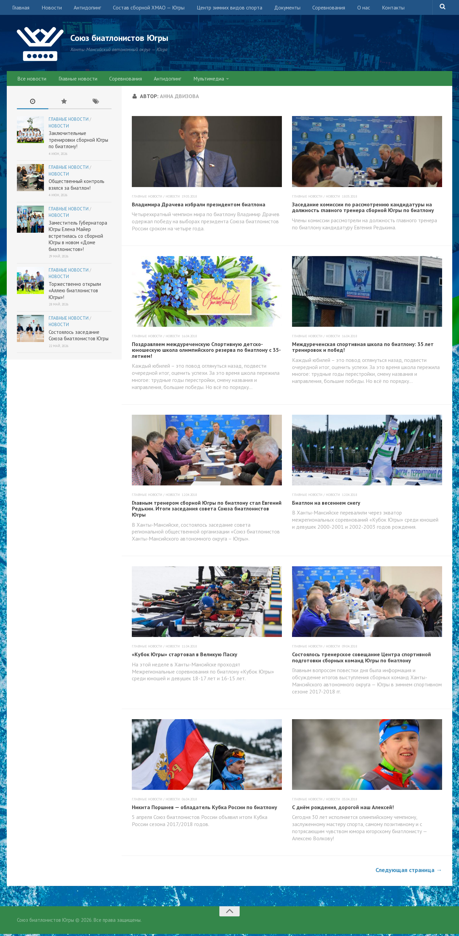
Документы (275, 8)
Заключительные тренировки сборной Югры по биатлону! (78, 142)
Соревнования (314, 8)
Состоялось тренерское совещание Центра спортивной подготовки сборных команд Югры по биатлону (361, 659)
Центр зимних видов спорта (220, 8)
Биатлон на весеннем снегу (326, 504)
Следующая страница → (409, 871)
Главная (20, 8)
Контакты (374, 8)
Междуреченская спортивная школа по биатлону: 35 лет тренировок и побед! (363, 348)
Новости (49, 8)
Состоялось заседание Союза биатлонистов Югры (78, 337)
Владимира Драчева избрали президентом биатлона (198, 206)
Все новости (31, 79)
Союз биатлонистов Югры (128, 38)
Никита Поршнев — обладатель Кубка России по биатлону (204, 808)
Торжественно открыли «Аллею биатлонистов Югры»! (75, 292)
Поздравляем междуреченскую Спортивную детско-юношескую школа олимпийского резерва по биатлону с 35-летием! (206, 351)
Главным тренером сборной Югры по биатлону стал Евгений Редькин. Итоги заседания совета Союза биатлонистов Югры (207, 510)
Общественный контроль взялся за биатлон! (76, 186)
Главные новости (74, 79)
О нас (347, 8)
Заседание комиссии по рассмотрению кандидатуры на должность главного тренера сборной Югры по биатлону (363, 209)
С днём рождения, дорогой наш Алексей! (343, 808)
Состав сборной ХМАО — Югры (141, 8)
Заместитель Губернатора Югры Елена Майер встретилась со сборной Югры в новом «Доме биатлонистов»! (78, 238)
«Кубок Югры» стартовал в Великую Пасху (184, 656)
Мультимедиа (199, 79)
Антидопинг (82, 8)
